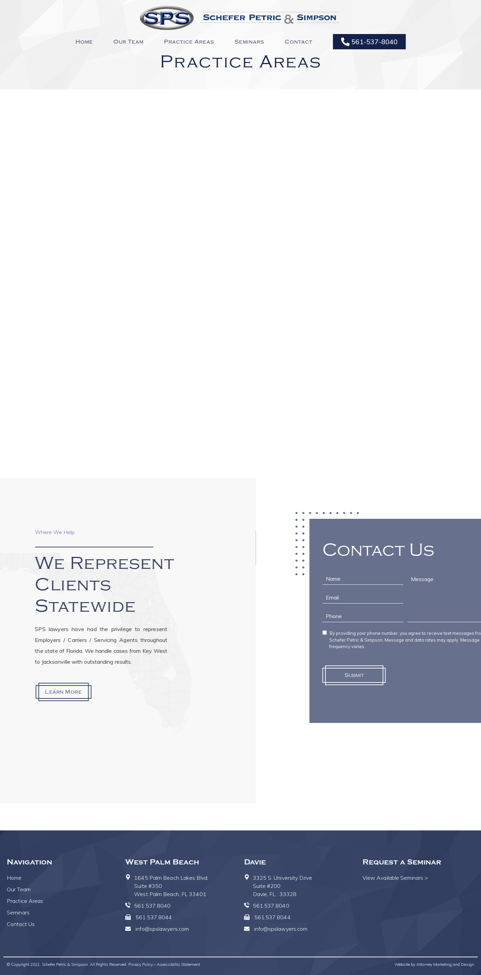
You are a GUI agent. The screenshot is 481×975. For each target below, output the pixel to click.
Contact (298, 42)
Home (84, 42)
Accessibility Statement (178, 964)
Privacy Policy (140, 964)
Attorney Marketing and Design (445, 964)
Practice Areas (189, 42)
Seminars (249, 42)
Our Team (128, 42)
